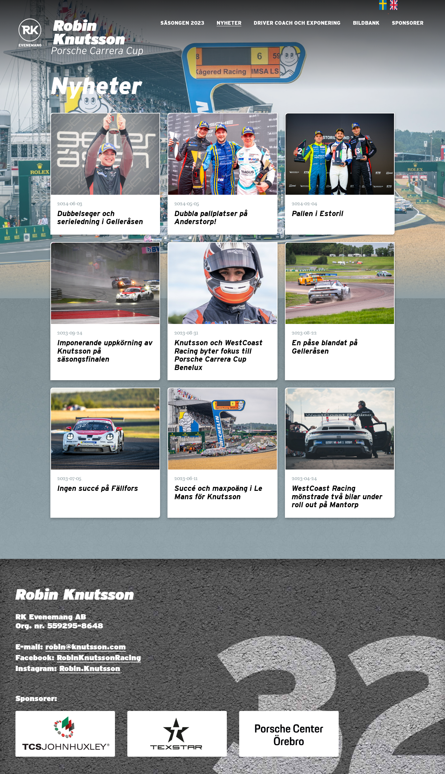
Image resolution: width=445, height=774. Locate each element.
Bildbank (366, 23)
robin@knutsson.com (85, 646)
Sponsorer (407, 23)
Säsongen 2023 (182, 23)
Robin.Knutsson (89, 668)
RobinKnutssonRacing (99, 657)
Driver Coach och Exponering (297, 23)
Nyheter (229, 23)
